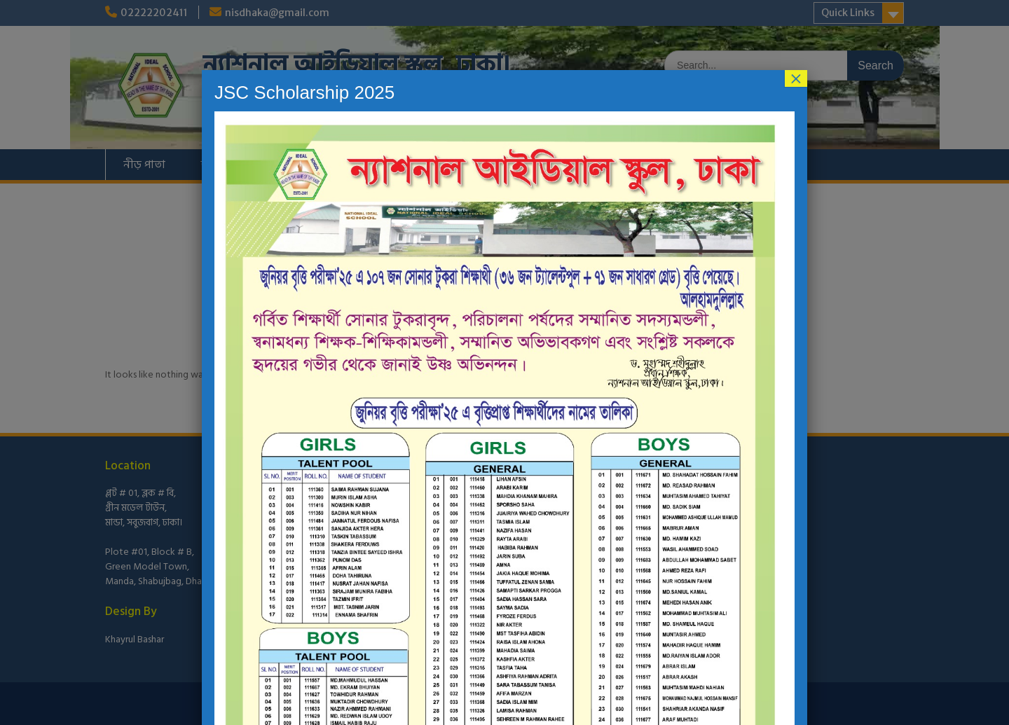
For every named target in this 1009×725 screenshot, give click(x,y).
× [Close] (796, 78)
